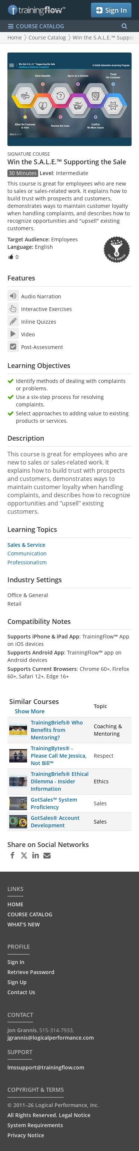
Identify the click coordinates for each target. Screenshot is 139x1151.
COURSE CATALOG (29, 914)
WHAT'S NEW (23, 924)
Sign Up (17, 982)
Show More (30, 711)
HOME (15, 904)
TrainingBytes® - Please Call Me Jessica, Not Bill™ (59, 756)
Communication (27, 553)
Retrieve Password (30, 972)
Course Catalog (47, 37)
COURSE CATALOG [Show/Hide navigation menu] (35, 26)
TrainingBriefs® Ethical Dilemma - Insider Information (60, 781)
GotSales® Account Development (55, 821)
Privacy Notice (25, 1135)
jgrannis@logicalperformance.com (50, 1037)
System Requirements (35, 1125)
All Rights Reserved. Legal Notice (48, 1115)
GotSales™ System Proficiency (54, 803)
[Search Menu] (124, 26)
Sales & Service (26, 544)
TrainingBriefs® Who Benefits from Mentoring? (57, 730)
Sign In (111, 10)
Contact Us (21, 992)
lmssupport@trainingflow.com (45, 1067)
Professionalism (27, 562)
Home (14, 37)
